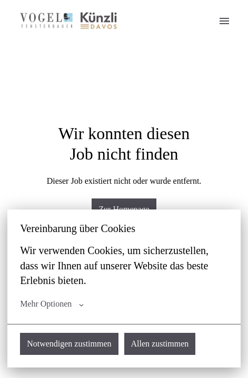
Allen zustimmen (160, 343)
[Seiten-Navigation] (224, 21)
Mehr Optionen (52, 304)
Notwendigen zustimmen (69, 343)
